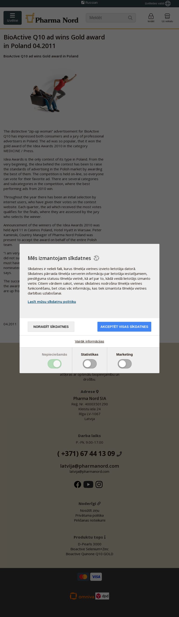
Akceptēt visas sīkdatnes (124, 327)
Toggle (55, 363)
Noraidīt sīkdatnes (51, 327)
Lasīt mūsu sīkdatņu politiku (52, 301)
